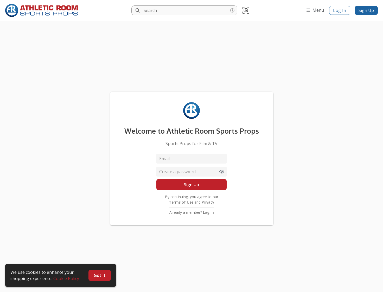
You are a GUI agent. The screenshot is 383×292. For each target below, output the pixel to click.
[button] (245, 10)
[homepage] (42, 10)
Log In (339, 10)
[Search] (138, 10)
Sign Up (366, 10)
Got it (100, 275)
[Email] (191, 159)
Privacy (207, 202)
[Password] (191, 172)
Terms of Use (181, 202)
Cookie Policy (66, 278)
